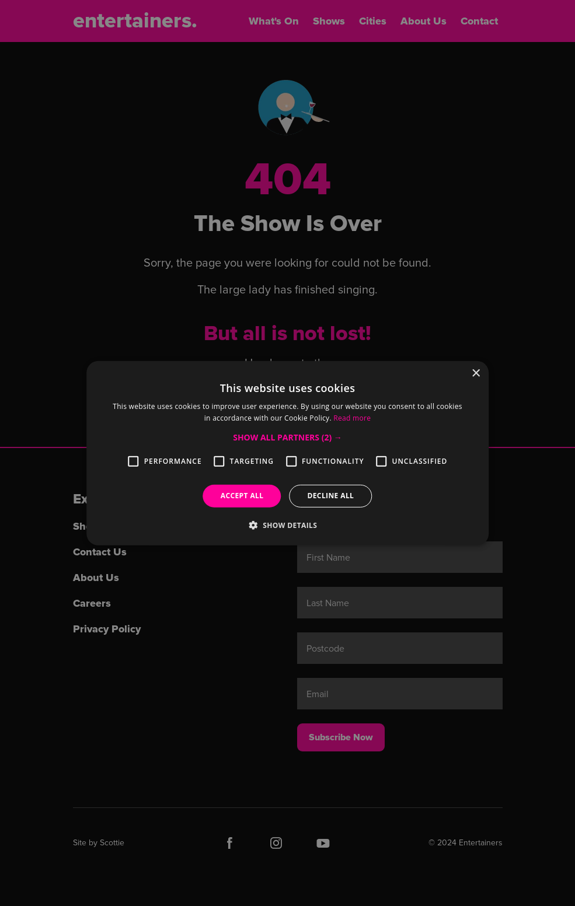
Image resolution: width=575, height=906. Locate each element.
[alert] (287, 453)
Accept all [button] (242, 496)
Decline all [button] (330, 496)
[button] (287, 437)
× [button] (475, 373)
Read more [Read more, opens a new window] (352, 418)
